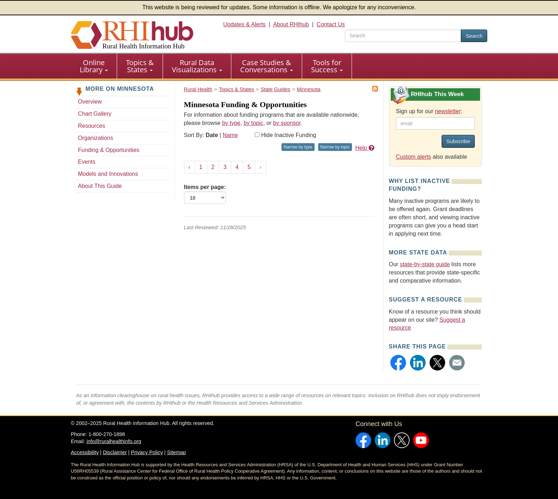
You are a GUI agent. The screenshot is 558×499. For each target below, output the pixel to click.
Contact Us (331, 24)
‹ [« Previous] (189, 167)
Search (474, 36)
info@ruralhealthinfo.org (113, 441)
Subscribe (458, 141)
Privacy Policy (147, 452)
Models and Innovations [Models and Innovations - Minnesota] (108, 174)
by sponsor (286, 123)
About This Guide (100, 186)
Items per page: (205, 194)
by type (231, 123)
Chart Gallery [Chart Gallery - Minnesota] (94, 114)
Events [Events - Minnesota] (86, 162)
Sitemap (176, 452)
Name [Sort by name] (230, 135)
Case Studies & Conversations (266, 66)
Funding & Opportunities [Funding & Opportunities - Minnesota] (109, 150)
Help (364, 148)
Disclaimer (115, 452)
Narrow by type (298, 147)
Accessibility (85, 452)
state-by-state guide (425, 264)
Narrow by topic (335, 147)
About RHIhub (291, 24)
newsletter (448, 111)
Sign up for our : (429, 111)
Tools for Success (327, 66)
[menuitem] (94, 66)
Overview (90, 102)
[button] (398, 362)
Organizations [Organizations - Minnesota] (95, 138)
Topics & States (140, 66)
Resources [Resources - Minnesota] (91, 126)
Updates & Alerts (244, 24)
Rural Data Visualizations (197, 66)
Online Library (94, 66)
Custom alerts (413, 157)
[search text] (403, 36)
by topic (253, 123)
